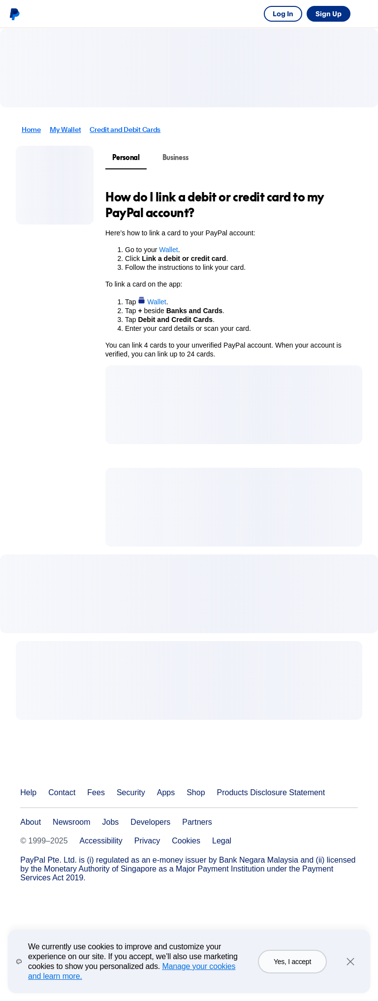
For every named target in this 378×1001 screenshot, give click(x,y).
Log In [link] (283, 13)
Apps (166, 792)
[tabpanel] (227, 273)
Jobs (110, 822)
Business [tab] (175, 157)
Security (131, 792)
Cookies (186, 841)
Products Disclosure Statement (271, 792)
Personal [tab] (126, 157)
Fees (96, 792)
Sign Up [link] (328, 13)
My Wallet (65, 129)
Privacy (147, 841)
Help (28, 792)
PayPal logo (14, 13)
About (30, 822)
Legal (221, 841)
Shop (196, 792)
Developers (150, 822)
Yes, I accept (292, 967)
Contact (61, 792)
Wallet (168, 250)
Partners (197, 822)
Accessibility (101, 841)
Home (31, 129)
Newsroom (71, 822)
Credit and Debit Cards (125, 129)
